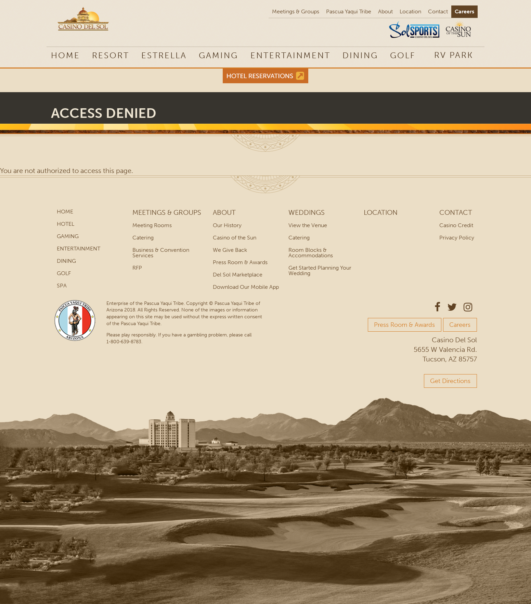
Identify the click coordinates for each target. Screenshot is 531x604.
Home (65, 55)
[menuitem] (453, 55)
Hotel (65, 224)
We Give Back (230, 250)
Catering (143, 237)
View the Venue (307, 225)
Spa (62, 285)
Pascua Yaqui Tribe (348, 11)
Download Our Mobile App (246, 287)
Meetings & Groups (295, 11)
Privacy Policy (456, 237)
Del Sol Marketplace (237, 274)
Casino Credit (456, 225)
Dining (360, 55)
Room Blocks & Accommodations (310, 253)
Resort (110, 55)
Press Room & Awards (240, 262)
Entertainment (290, 55)
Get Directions (450, 381)
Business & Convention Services (160, 253)
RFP (137, 267)
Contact (438, 11)
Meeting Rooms (152, 225)
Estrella (164, 55)
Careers (464, 11)
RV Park (453, 55)
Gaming (218, 55)
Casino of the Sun (234, 237)
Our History (227, 225)
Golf (402, 55)
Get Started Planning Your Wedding (319, 270)
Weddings (306, 212)
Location (410, 11)
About (385, 11)
